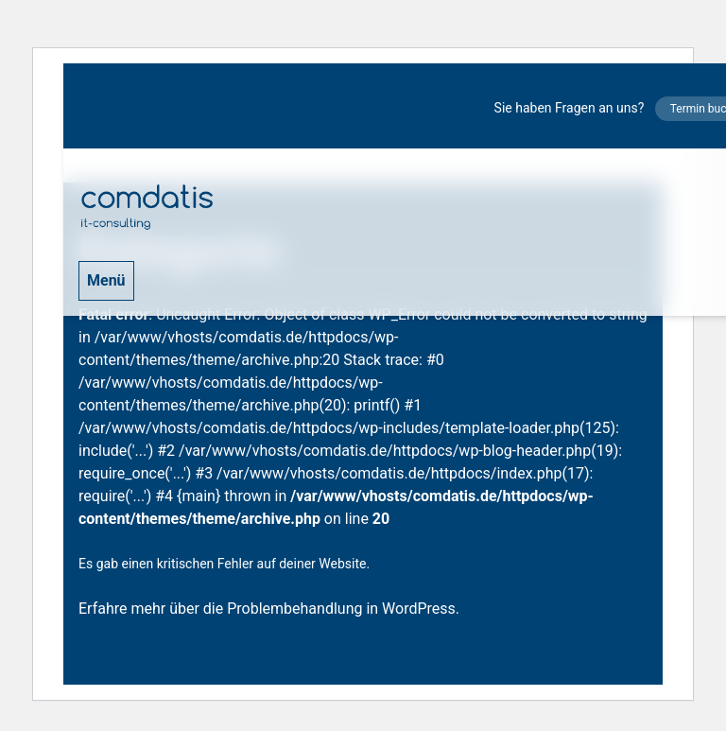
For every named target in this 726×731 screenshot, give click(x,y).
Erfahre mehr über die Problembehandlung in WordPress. (268, 609)
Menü (106, 280)
